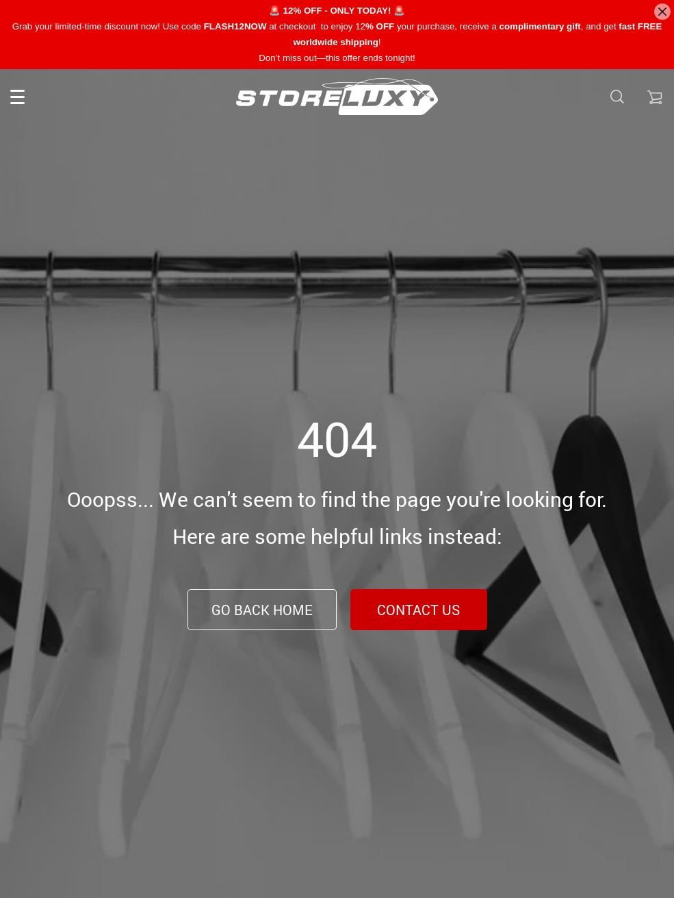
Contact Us (418, 610)
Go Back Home (262, 610)
